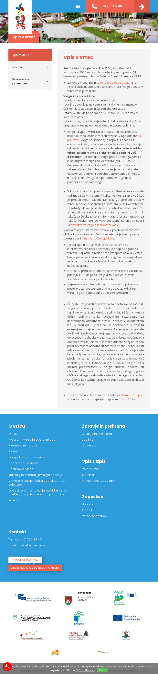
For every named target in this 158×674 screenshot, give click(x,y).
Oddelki (88, 510)
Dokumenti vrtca (21, 469)
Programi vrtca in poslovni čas (32, 440)
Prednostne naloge (23, 445)
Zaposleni (92, 497)
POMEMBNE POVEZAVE (25, 560)
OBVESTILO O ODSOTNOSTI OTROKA (35, 568)
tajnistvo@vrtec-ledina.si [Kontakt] (27, 545)
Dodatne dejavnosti (23, 463)
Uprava (87, 504)
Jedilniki (88, 440)
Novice (13, 500)
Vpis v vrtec (20, 55)
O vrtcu (16, 426)
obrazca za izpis (131, 395)
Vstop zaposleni (94, 516)
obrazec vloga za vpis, (115, 82)
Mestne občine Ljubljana (98, 238)
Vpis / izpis (94, 461)
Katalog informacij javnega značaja (35, 475)
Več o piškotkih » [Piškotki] (85, 670)
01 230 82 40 (107, 6)
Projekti (13, 451)
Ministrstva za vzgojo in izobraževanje (93, 225)
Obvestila (89, 445)
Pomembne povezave (21, 81)
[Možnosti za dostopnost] (7, 666)
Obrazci (18, 67)
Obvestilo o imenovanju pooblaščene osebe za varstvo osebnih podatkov (37, 492)
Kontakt (17, 532)
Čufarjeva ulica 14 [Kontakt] (21, 563)
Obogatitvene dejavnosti (27, 457)
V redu (102, 670)
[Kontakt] (142, 6)
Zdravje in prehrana (103, 426)
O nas (13, 434)
